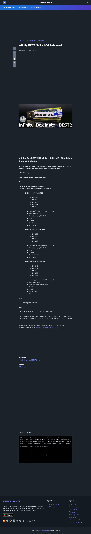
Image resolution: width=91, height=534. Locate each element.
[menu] (4, 2)
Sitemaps (72, 517)
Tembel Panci (46, 3)
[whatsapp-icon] (30, 521)
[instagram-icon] (11, 521)
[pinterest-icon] (17, 521)
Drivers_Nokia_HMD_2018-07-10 (46, 328)
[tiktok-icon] (24, 521)
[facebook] (14, 48)
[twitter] (14, 52)
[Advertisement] (45, 24)
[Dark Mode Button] (87, 3)
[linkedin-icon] (14, 521)
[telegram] (14, 58)
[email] (14, 65)
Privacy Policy (74, 515)
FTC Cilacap (51, 507)
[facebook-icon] (7, 521)
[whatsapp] (14, 55)
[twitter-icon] (27, 521)
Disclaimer (73, 509)
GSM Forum (23, 367)
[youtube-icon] (34, 521)
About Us (72, 504)
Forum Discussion (75, 522)
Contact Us (73, 507)
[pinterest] (14, 62)
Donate (72, 512)
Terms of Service (75, 520)
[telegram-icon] (20, 521)
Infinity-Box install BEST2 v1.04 (30, 360)
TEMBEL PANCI (11, 501)
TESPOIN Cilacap (53, 504)
